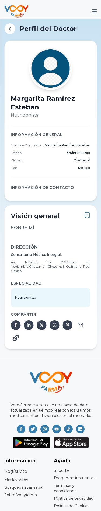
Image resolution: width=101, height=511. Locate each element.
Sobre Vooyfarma (20, 494)
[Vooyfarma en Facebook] (21, 429)
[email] (80, 325)
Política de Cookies (71, 505)
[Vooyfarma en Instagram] (44, 429)
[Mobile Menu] (94, 11)
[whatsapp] (54, 325)
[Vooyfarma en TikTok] (68, 429)
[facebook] (15, 325)
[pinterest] (67, 325)
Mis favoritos (16, 479)
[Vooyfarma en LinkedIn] (80, 429)
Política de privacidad (73, 498)
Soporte (61, 470)
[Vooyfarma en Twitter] (33, 429)
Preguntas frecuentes (74, 478)
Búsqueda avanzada (23, 487)
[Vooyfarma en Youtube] (56, 429)
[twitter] (41, 325)
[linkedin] (28, 325)
